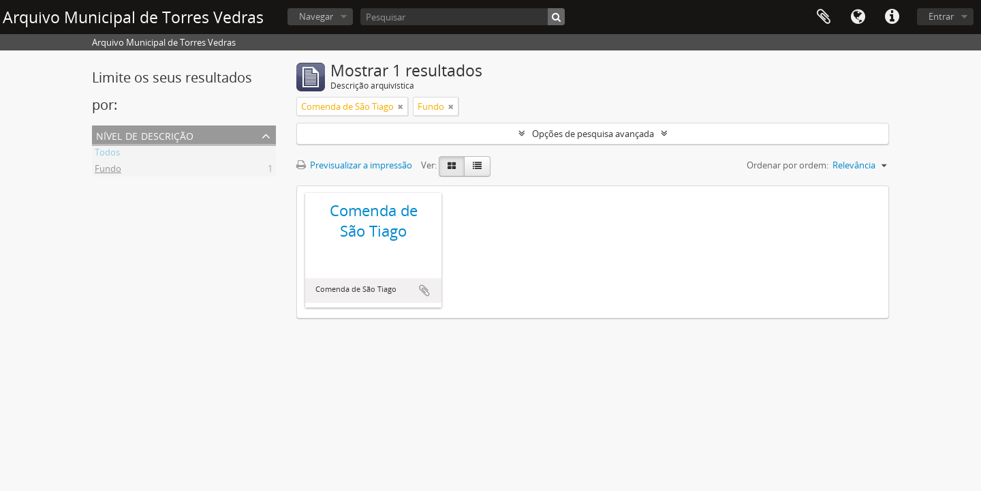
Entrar (941, 16)
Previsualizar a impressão (354, 165)
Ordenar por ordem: (787, 165)
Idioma (858, 17)
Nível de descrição (144, 134)
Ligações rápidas (892, 17)
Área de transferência (824, 17)
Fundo (108, 170)
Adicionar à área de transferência (424, 290)
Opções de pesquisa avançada (593, 134)
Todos (107, 154)
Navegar (316, 16)
